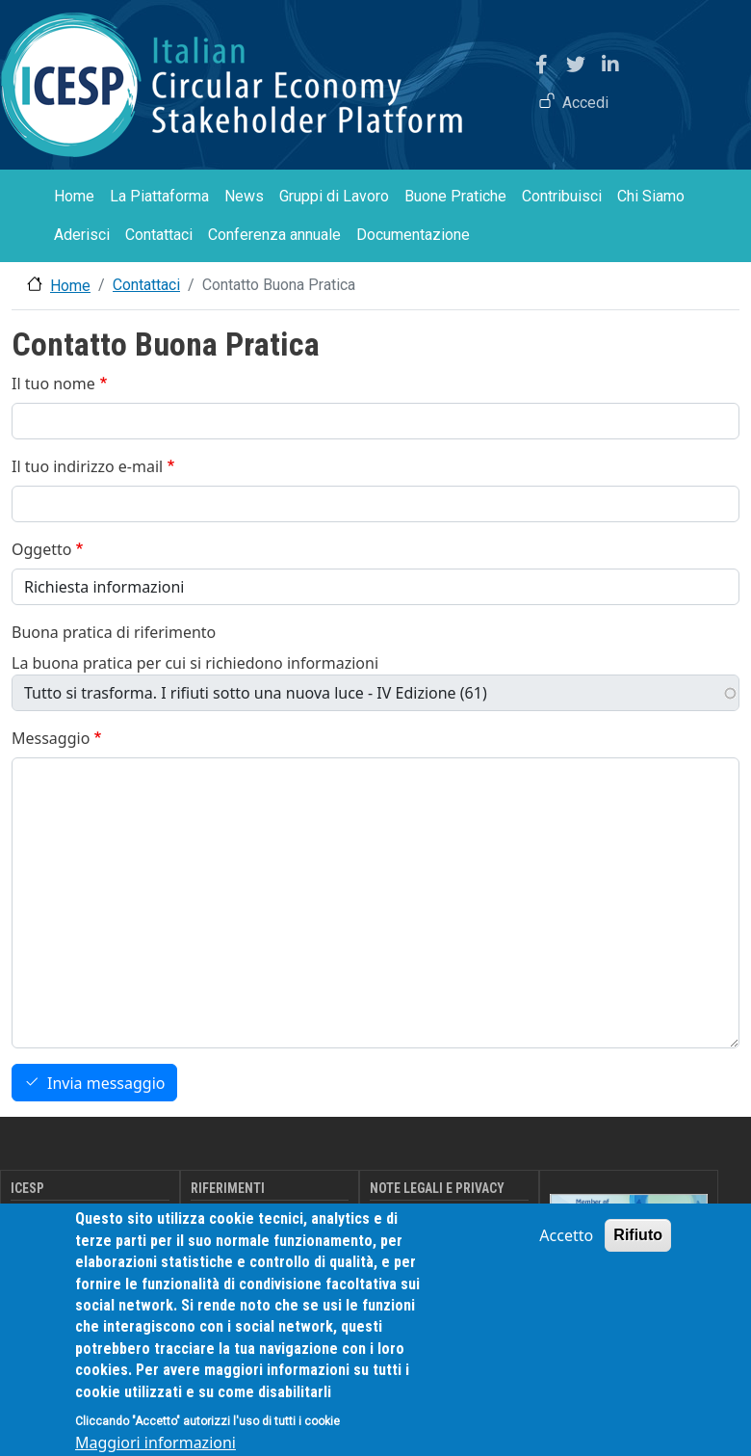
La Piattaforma (159, 196)
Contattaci (159, 234)
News (244, 196)
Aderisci (82, 234)
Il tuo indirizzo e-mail (87, 466)
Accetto (566, 1253)
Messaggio (51, 738)
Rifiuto (637, 1253)
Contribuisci (562, 196)
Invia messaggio (106, 1083)
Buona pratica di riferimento (114, 632)
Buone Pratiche (455, 196)
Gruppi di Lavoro (334, 196)
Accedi (585, 102)
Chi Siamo (651, 196)
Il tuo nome (53, 383)
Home (74, 196)
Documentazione (413, 234)
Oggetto (41, 549)
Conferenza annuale (274, 234)
